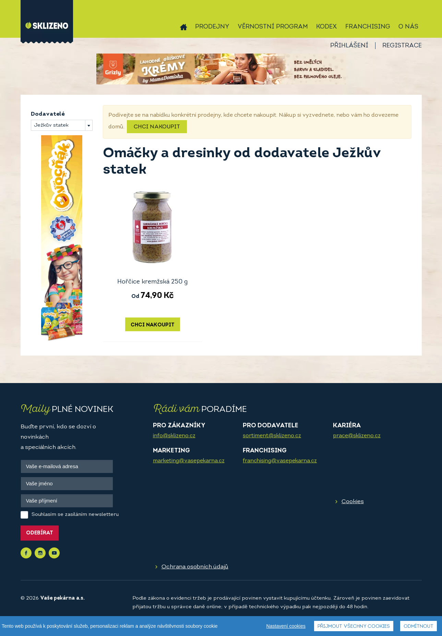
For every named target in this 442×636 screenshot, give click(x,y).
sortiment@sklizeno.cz (272, 436)
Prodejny (212, 27)
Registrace (402, 46)
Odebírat (39, 533)
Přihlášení (349, 46)
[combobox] (62, 125)
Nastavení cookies (286, 626)
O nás (408, 27)
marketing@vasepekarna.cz (189, 461)
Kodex (326, 27)
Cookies (353, 502)
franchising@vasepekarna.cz (280, 461)
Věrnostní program (273, 27)
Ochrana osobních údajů (195, 567)
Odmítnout (418, 626)
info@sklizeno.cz (174, 436)
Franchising (367, 27)
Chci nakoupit (157, 127)
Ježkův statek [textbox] (51, 125)
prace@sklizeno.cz (357, 436)
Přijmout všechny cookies (354, 626)
